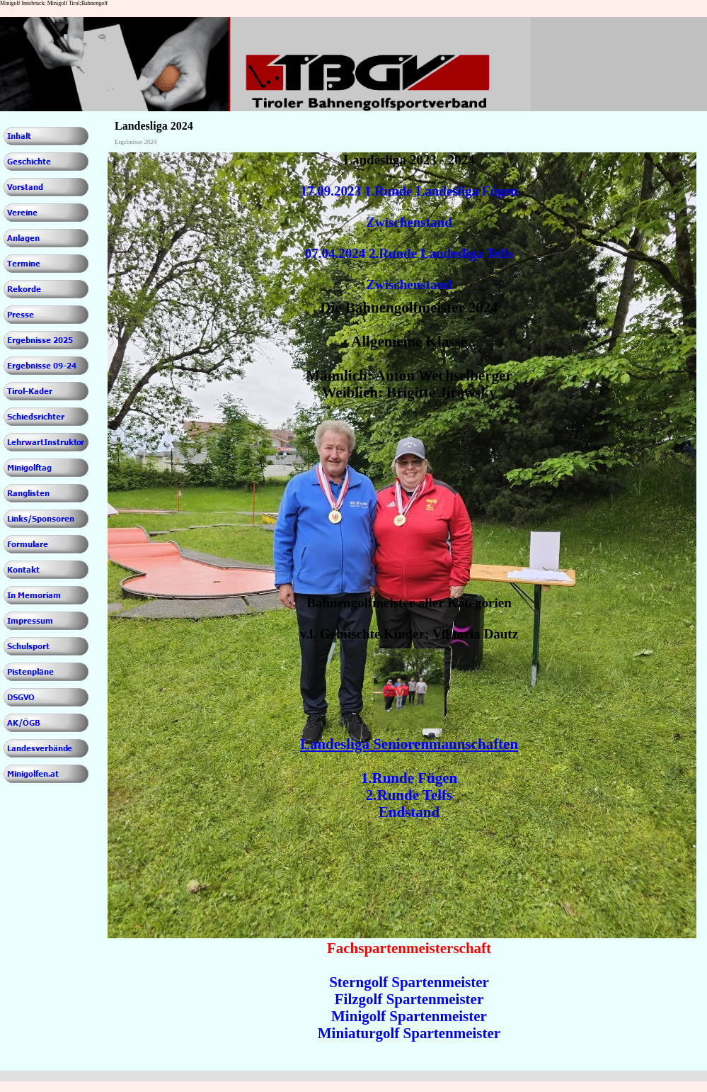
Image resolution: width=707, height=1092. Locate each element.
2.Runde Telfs (409, 795)
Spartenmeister (440, 982)
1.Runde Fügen (409, 778)
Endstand (409, 812)
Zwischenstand (409, 222)
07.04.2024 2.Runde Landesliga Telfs (409, 253)
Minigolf (358, 1016)
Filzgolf (359, 999)
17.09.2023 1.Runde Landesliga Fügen (408, 191)
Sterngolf (358, 982)
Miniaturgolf (359, 1033)
